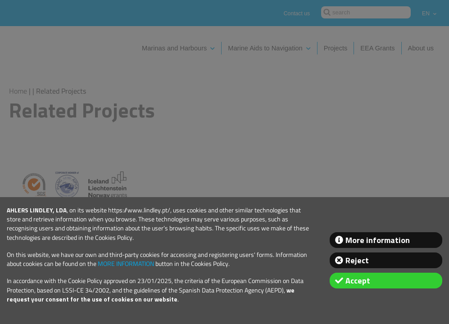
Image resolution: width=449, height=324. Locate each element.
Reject (357, 260)
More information (377, 240)
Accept (357, 280)
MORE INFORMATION (126, 263)
